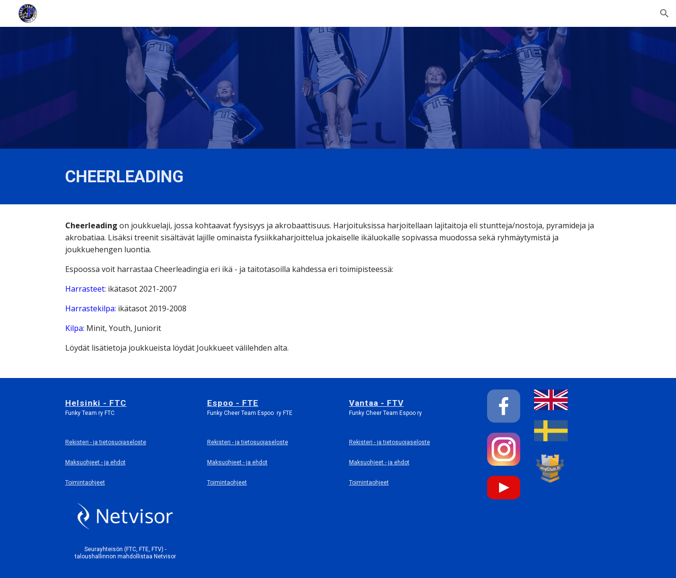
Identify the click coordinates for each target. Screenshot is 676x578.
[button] (664, 13)
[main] (243, 176)
